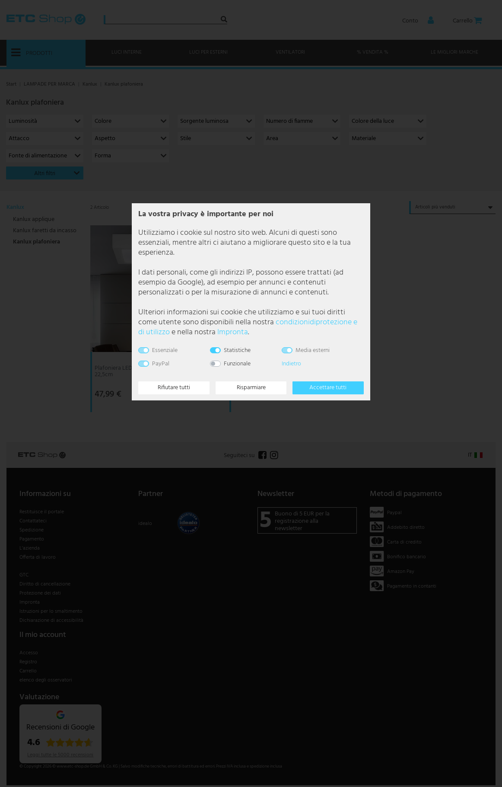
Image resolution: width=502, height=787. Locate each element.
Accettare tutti (327, 388)
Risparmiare (251, 388)
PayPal (160, 363)
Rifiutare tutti (174, 388)
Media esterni (312, 350)
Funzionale (237, 363)
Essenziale (165, 350)
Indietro (291, 363)
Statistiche (237, 350)
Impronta (232, 332)
